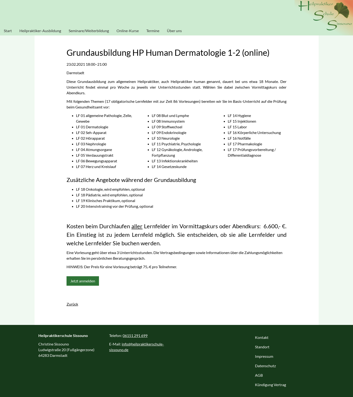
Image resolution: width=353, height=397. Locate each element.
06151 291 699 (135, 335)
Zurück (72, 304)
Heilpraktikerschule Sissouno (324, 17)
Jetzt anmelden (82, 281)
